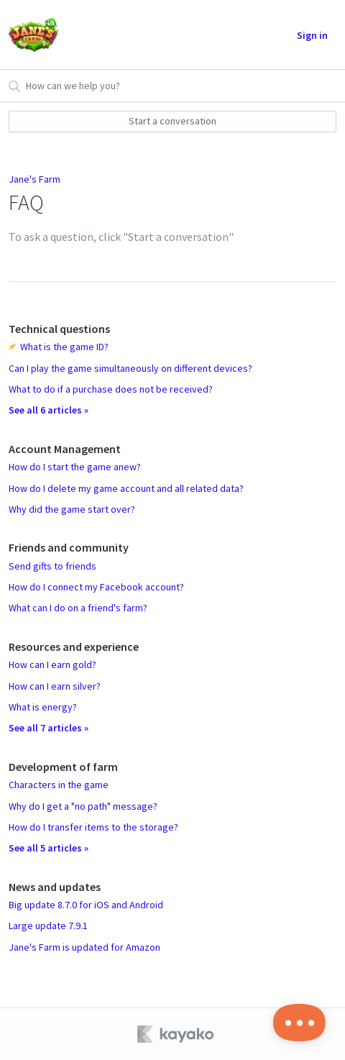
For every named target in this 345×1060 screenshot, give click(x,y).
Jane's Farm (34, 179)
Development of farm (63, 766)
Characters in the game (59, 784)
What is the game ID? (64, 346)
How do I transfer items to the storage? (93, 827)
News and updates (55, 886)
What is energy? (43, 706)
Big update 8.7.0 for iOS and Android (86, 904)
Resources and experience (74, 646)
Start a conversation (172, 120)
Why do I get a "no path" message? (83, 806)
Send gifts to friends (52, 565)
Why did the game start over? (72, 509)
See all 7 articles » (48, 727)
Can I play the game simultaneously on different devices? (130, 368)
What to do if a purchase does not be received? (111, 389)
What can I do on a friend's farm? (78, 607)
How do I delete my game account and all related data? (126, 488)
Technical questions (59, 328)
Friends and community (69, 547)
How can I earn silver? (55, 686)
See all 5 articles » (48, 847)
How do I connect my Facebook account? (96, 586)
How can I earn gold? (52, 664)
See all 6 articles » (48, 409)
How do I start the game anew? (75, 466)
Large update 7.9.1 (48, 925)
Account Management (65, 449)
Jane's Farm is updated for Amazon (84, 947)
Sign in (312, 35)
